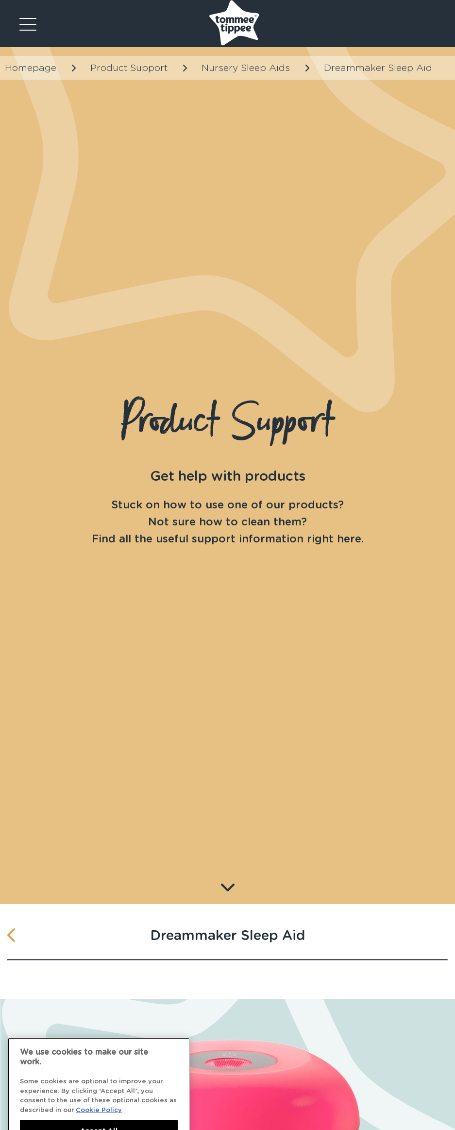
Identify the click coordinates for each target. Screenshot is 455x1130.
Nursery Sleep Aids (246, 67)
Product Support (129, 67)
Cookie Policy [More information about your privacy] (99, 1117)
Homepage (30, 67)
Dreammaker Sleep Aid (378, 67)
